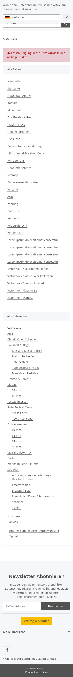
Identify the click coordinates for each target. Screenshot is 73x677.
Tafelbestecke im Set (25, 368)
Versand (12, 189)
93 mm (16, 447)
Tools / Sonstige (22, 418)
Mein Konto (14, 110)
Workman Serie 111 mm (23, 464)
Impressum (14, 218)
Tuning (16, 507)
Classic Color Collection (22, 339)
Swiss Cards (20, 413)
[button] (36, 632)
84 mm (16, 430)
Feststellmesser (17, 401)
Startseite (13, 88)
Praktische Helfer (23, 356)
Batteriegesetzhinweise (22, 182)
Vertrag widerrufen (36, 621)
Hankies (12, 522)
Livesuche (13, 139)
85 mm (16, 435)
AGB (10, 196)
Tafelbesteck (20, 362)
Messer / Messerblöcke (27, 351)
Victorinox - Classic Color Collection (30, 276)
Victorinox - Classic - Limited (25, 283)
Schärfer (17, 502)
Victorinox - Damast (20, 298)
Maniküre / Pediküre (25, 373)
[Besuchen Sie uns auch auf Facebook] (7, 650)
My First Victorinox (19, 452)
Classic (11, 384)
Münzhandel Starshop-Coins (26, 153)
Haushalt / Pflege (18, 345)
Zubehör (12, 469)
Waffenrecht (15, 233)
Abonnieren (55, 606)
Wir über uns (16, 160)
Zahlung (12, 204)
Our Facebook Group (20, 117)
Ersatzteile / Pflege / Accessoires (33, 496)
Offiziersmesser (17, 424)
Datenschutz (15, 211)
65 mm (16, 396)
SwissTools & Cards (20, 407)
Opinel (13, 536)
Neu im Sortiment (19, 132)
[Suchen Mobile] (32, 23)
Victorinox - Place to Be (22, 290)
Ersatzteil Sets (21, 490)
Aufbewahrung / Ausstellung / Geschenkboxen (31, 477)
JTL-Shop (43, 672)
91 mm (16, 441)
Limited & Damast (19, 379)
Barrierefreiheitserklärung (24, 146)
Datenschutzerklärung (19, 588)
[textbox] (31, 17)
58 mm (16, 390)
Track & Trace (16, 124)
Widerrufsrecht (17, 225)
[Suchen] (65, 23)
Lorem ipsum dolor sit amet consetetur (32, 240)
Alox (10, 334)
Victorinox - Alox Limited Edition (28, 269)
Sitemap (12, 175)
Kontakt (12, 103)
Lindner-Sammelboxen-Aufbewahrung (34, 531)
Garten (11, 458)
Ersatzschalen (21, 485)
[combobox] (31, 17)
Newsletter (14, 81)
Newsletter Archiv (19, 95)
